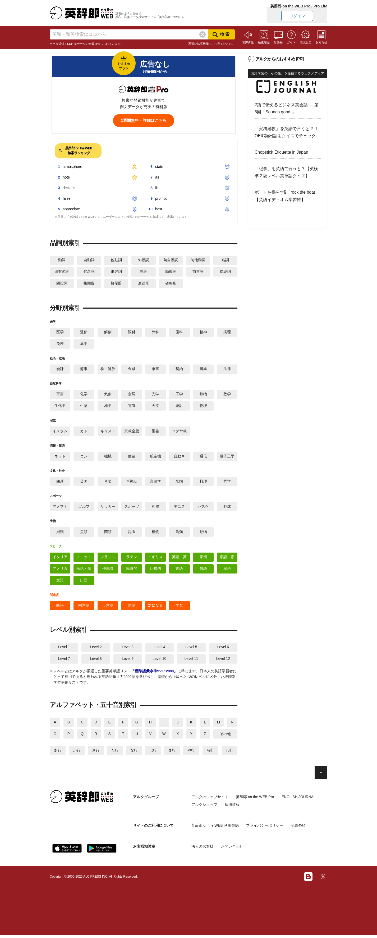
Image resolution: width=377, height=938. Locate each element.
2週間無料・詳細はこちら (143, 120)
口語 (84, 583)
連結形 (143, 284)
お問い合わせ (233, 849)
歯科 (179, 333)
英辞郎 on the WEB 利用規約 (215, 829)
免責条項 (300, 829)
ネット (60, 458)
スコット (83, 559)
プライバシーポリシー (265, 829)
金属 (131, 395)
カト (84, 432)
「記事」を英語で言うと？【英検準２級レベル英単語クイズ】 (286, 172)
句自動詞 (170, 260)
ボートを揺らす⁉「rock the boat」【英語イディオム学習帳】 (287, 196)
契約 (179, 370)
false (67, 198)
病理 (227, 333)
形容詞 (116, 272)
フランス (107, 559)
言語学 (155, 483)
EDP (70, 43)
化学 (84, 395)
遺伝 (84, 333)
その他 (225, 737)
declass (69, 188)
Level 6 (223, 650)
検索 (222, 34)
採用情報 (233, 808)
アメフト (60, 508)
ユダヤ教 (179, 432)
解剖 (108, 333)
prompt (161, 198)
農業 (203, 370)
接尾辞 (116, 284)
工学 (179, 395)
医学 (60, 333)
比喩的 (155, 571)
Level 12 (223, 662)
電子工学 (227, 458)
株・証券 (107, 370)
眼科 (131, 333)
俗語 (203, 571)
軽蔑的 (131, 571)
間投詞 (61, 284)
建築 (131, 458)
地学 (108, 407)
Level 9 (128, 662)
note (66, 177)
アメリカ (60, 571)
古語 (179, 571)
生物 (84, 407)
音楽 (108, 483)
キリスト (107, 432)
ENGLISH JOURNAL (301, 800)
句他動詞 (198, 260)
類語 (131, 608)
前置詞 (198, 272)
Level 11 (191, 662)
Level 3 (128, 650)
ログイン (297, 16)
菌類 (108, 534)
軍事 (155, 370)
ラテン (131, 559)
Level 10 (160, 662)
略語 (60, 608)
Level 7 (64, 662)
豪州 (203, 559)
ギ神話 (131, 483)
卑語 (227, 571)
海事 (84, 370)
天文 (155, 407)
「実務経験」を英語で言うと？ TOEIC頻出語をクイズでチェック (286, 132)
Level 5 (191, 650)
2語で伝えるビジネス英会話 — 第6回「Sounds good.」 (287, 108)
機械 (108, 458)
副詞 (143, 272)
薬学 (84, 345)
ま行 (172, 754)
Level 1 (64, 650)
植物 (155, 534)
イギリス (155, 559)
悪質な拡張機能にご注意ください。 (211, 43)
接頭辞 (89, 284)
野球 (227, 508)
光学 (155, 395)
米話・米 (83, 571)
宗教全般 (131, 432)
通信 (203, 458)
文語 (60, 583)
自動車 (179, 458)
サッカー (107, 508)
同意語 (83, 608)
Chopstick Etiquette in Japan (281, 152)
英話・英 (179, 559)
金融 (131, 370)
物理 (203, 407)
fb (156, 188)
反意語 (107, 608)
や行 (191, 754)
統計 (179, 407)
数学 (227, 395)
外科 (155, 333)
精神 (203, 333)
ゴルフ (83, 508)
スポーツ (131, 508)
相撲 (155, 508)
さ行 (95, 754)
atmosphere (72, 167)
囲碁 (60, 483)
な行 (134, 754)
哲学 (227, 483)
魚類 (84, 534)
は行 (153, 754)
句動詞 (143, 260)
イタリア (60, 559)
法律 (227, 370)
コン (84, 458)
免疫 (60, 345)
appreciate (71, 209)
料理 (203, 483)
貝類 (60, 534)
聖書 (155, 432)
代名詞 (89, 272)
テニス (179, 508)
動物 (203, 534)
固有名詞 (61, 272)
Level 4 (159, 650)
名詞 (225, 260)
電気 (131, 407)
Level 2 (96, 650)
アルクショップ (204, 808)
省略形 (170, 284)
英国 (84, 483)
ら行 (210, 754)
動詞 (62, 260)
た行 (115, 754)
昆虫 (131, 534)
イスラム (60, 432)
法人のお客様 (202, 849)
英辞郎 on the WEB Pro (256, 800)
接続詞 (225, 272)
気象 (108, 395)
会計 (60, 370)
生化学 (60, 407)
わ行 (229, 754)
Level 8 (96, 662)
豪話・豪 (227, 559)
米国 (179, 483)
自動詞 (89, 260)
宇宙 (60, 395)
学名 (179, 608)
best (158, 209)
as (157, 177)
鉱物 (203, 395)
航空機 (155, 458)
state (159, 167)
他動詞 (116, 260)
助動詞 (170, 272)
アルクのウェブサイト (209, 800)
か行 (76, 754)
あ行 (57, 754)
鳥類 (179, 534)
